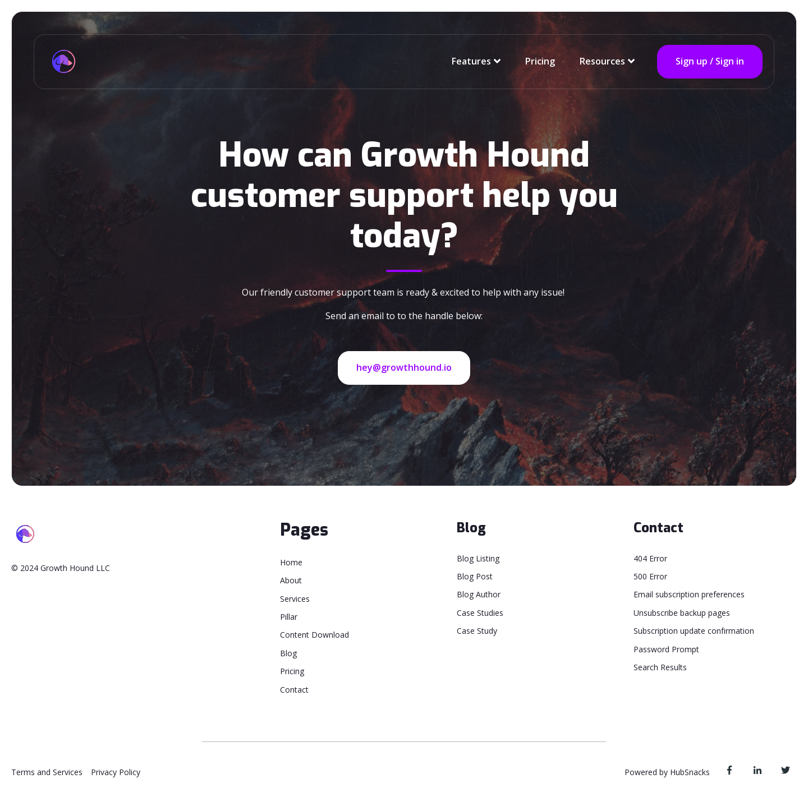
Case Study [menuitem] (477, 630)
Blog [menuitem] (288, 653)
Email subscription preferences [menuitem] (689, 594)
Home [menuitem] (291, 562)
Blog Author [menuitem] (479, 594)
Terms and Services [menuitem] (46, 772)
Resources (602, 61)
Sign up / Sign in (710, 61)
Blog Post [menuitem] (475, 576)
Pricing (540, 61)
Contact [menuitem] (294, 689)
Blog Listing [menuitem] (478, 558)
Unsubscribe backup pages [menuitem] (681, 612)
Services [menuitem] (295, 598)
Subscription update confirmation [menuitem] (693, 630)
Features (471, 61)
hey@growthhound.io (404, 367)
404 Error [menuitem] (650, 558)
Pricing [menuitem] (292, 671)
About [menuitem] (291, 580)
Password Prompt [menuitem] (666, 649)
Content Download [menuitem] (314, 634)
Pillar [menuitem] (288, 616)
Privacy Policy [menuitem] (115, 772)
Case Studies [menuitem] (480, 612)
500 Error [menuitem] (650, 576)
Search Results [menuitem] (660, 667)
